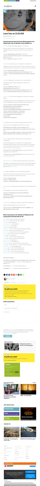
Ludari (4, 238)
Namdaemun (6, 243)
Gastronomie (17, 282)
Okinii (4, 244)
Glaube (5, 457)
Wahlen (27, 452)
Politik (16, 459)
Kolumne (5, 459)
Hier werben (6, 0)
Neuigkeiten (17, 451)
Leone (4, 235)
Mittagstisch (24, 282)
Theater (11, 268)
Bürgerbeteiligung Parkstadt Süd (29, 447)
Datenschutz (23, 485)
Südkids (5, 453)
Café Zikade (5, 222)
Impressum (28, 485)
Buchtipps (5, 446)
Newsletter (17, 453)
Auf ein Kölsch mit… (18, 446)
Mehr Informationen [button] (15, 476)
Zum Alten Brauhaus (7, 252)
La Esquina (5, 233)
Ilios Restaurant (6, 232)
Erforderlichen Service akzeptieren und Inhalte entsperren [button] (30, 476)
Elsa (4, 227)
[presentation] (11, 326)
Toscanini (5, 248)
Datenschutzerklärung (12, 329)
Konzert (12, 265)
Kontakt (11, 485)
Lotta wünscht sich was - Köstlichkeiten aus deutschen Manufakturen (10, 397)
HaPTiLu (5, 230)
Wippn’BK (5, 249)
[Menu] (35, 6)
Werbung (27, 458)
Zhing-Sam (5, 251)
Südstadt (27, 456)
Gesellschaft (6, 455)
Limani (4, 236)
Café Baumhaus (6, 220)
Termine (18, 0)
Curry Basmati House (7, 224)
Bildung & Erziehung (7, 451)
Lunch (20, 282)
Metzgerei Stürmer (7, 241)
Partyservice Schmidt (7, 246)
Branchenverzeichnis (12, 0)
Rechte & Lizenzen (16, 485)
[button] (4, 275)
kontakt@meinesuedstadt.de (7, 333)
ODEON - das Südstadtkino (26, 395)
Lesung (16, 261)
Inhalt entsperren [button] (30, 471)
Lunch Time (4, 30)
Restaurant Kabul (7, 202)
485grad (5, 219)
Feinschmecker (14, 166)
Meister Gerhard (6, 240)
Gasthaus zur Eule (6, 228)
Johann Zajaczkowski (13, 36)
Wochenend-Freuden (18, 457)
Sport (27, 454)
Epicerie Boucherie (7, 225)
